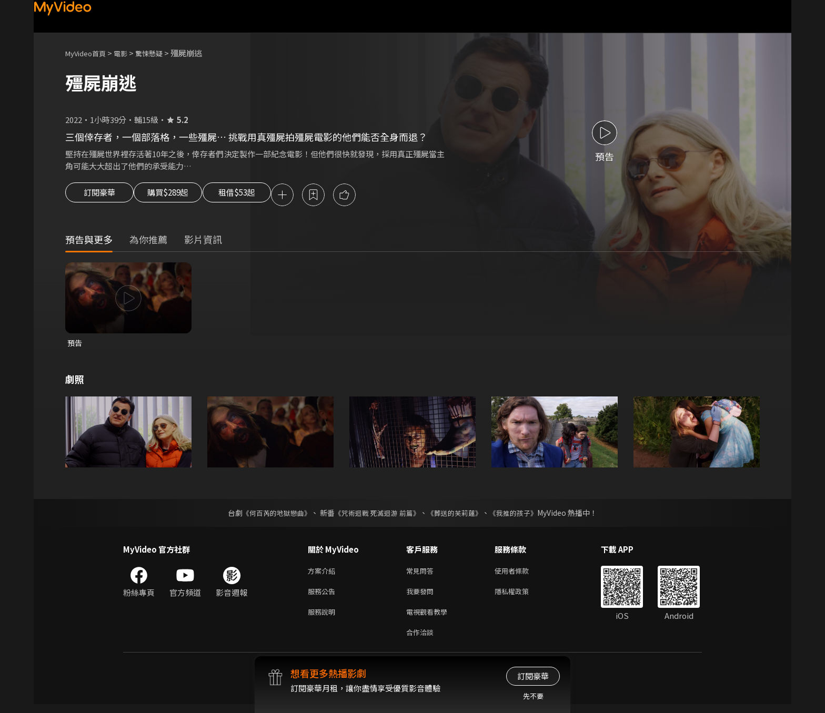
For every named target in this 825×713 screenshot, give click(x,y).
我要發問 (422, 596)
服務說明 (323, 618)
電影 (129, 52)
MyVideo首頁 (89, 52)
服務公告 (323, 596)
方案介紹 (323, 573)
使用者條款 (520, 573)
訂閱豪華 (99, 195)
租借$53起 (261, 195)
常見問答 (422, 573)
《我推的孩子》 (521, 515)
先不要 (533, 696)
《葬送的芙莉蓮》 (458, 515)
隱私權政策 (520, 596)
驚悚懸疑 (160, 52)
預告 (75, 344)
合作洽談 (422, 640)
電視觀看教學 (430, 618)
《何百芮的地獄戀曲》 (270, 515)
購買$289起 (180, 195)
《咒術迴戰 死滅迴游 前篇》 (376, 515)
